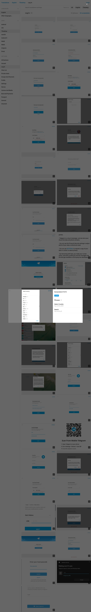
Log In (56, 295)
